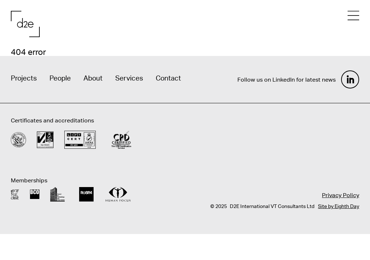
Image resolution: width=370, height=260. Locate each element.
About (93, 78)
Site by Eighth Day (338, 206)
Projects (24, 78)
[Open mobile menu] (353, 16)
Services (129, 78)
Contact (168, 78)
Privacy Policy (340, 195)
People (60, 78)
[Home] (25, 24)
